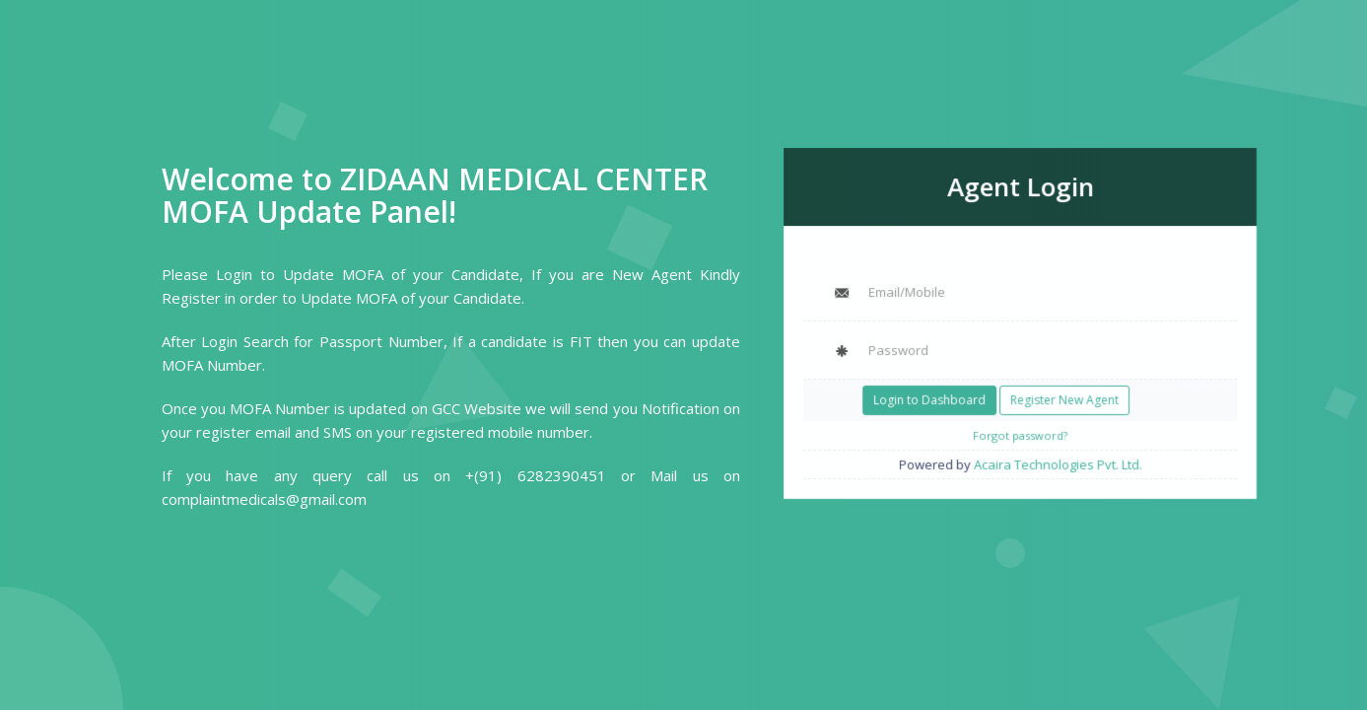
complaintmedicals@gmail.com (264, 499)
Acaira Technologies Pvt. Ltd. (1056, 459)
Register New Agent (1062, 397)
